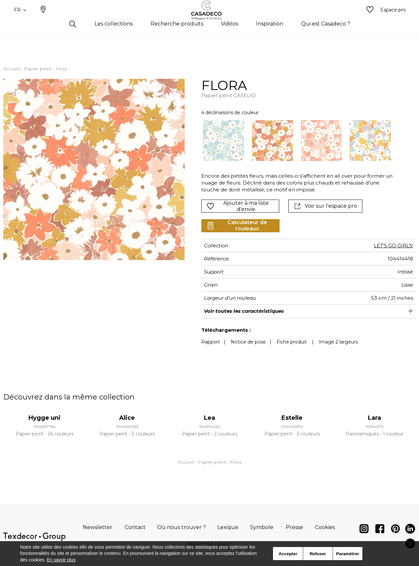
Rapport (210, 342)
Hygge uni (44, 417)
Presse (294, 527)
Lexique (227, 527)
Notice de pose (248, 342)
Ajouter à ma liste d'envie (238, 206)
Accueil (11, 69)
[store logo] (210, 20)
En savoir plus (61, 559)
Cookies (325, 527)
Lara (374, 417)
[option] (223, 140)
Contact (135, 527)
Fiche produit (292, 342)
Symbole (261, 527)
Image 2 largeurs (338, 342)
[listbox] (293, 140)
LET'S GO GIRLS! (393, 245)
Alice (127, 417)
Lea (209, 417)
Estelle (292, 417)
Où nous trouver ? (181, 527)
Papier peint (38, 69)
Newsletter (97, 527)
